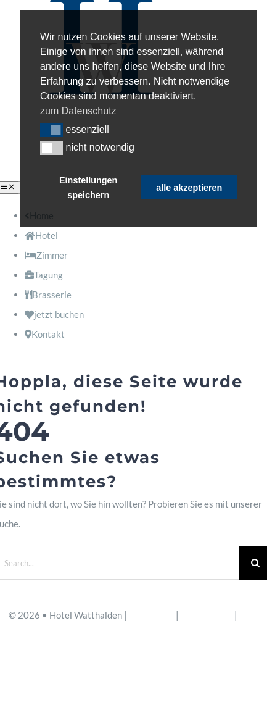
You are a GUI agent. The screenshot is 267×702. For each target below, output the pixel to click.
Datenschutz (206, 615)
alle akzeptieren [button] (189, 188)
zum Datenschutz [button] (78, 111)
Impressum (151, 615)
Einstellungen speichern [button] (88, 187)
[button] (51, 130)
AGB (248, 615)
